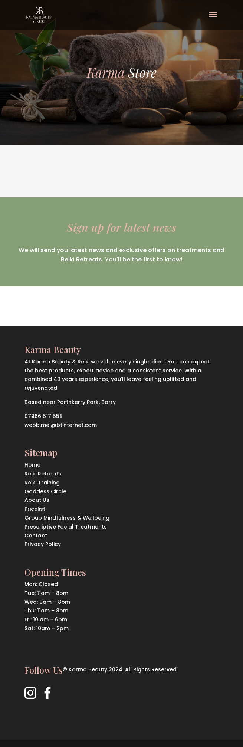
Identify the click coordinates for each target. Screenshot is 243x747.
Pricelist (34, 509)
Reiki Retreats (42, 473)
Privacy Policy (42, 544)
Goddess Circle (45, 491)
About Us (36, 500)
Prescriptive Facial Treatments (65, 526)
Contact (35, 535)
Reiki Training (42, 482)
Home (32, 464)
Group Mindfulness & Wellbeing (66, 517)
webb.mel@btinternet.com (60, 425)
